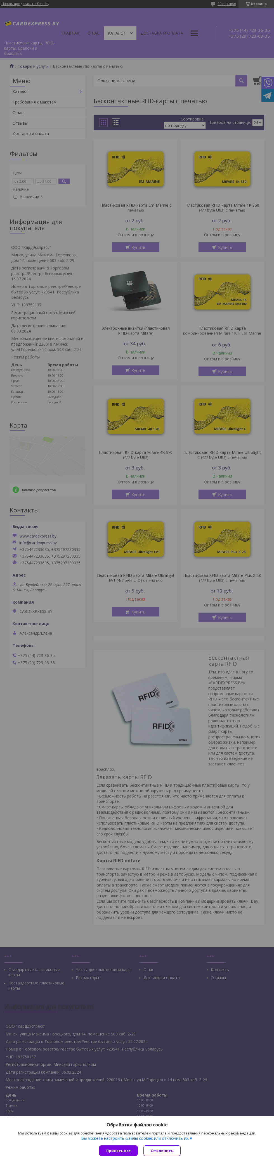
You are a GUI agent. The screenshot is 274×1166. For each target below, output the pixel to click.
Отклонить (162, 1150)
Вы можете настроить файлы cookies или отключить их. (135, 1138)
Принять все (118, 1150)
